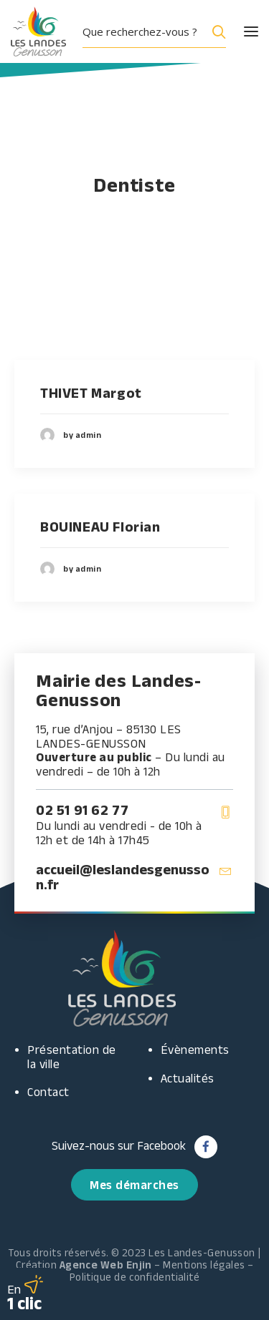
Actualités (187, 1078)
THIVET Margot (91, 393)
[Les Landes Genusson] (38, 31)
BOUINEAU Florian (100, 526)
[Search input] (142, 31)
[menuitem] (159, 31)
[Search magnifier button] (216, 31)
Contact (48, 1091)
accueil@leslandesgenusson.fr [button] (122, 876)
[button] (238, 31)
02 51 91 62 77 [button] (82, 810)
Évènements (195, 1049)
